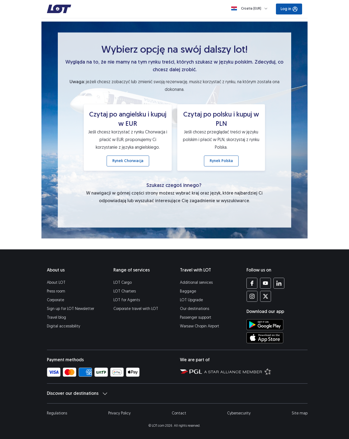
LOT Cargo (122, 282)
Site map (300, 413)
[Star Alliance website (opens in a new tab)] (237, 371)
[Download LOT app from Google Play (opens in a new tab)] (264, 324)
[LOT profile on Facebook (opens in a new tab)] (252, 283)
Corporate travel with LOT (135, 308)
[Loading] (250, 8)
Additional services (196, 282)
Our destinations (194, 308)
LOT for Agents (126, 300)
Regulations (57, 413)
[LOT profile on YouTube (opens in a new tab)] (265, 283)
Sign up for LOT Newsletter (70, 308)
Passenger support (195, 317)
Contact (179, 413)
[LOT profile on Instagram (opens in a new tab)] (252, 296)
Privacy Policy (119, 413)
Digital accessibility (63, 326)
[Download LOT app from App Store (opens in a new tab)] (264, 337)
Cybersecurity (239, 413)
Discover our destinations (77, 393)
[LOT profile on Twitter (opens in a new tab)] (265, 296)
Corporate (55, 300)
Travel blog (56, 317)
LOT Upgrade (191, 300)
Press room (56, 291)
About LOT (56, 282)
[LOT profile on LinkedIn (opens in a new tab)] (278, 283)
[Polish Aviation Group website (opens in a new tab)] (191, 371)
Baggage (188, 291)
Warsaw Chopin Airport (199, 326)
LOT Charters (124, 291)
